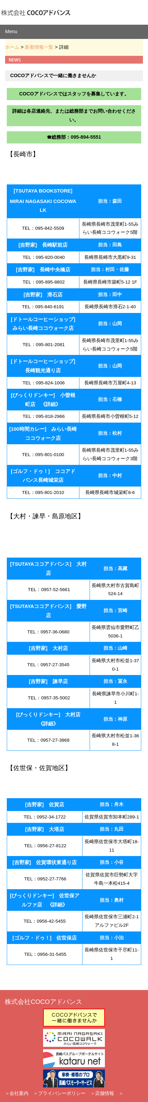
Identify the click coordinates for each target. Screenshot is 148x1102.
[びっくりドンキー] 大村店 (48, 714)
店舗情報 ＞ (109, 1093)
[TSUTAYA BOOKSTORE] (43, 191)
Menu (11, 31)
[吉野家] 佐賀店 (44, 804)
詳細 (50, 404)
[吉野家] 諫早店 (48, 681)
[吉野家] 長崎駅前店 (43, 245)
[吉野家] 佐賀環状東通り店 (45, 862)
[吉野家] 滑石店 (42, 294)
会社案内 (19, 1093)
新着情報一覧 (39, 47)
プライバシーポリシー (62, 1093)
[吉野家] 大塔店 (44, 829)
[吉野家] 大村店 (48, 648)
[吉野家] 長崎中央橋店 (43, 269)
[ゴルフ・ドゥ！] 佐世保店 (45, 938)
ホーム (12, 47)
